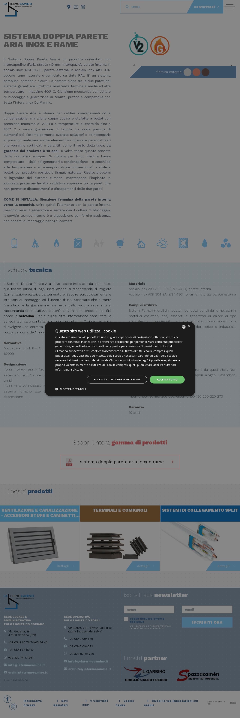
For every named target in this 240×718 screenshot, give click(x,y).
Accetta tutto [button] (167, 379)
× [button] (189, 326)
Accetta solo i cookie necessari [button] (114, 379)
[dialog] (120, 359)
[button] (70, 389)
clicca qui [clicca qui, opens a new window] (79, 369)
